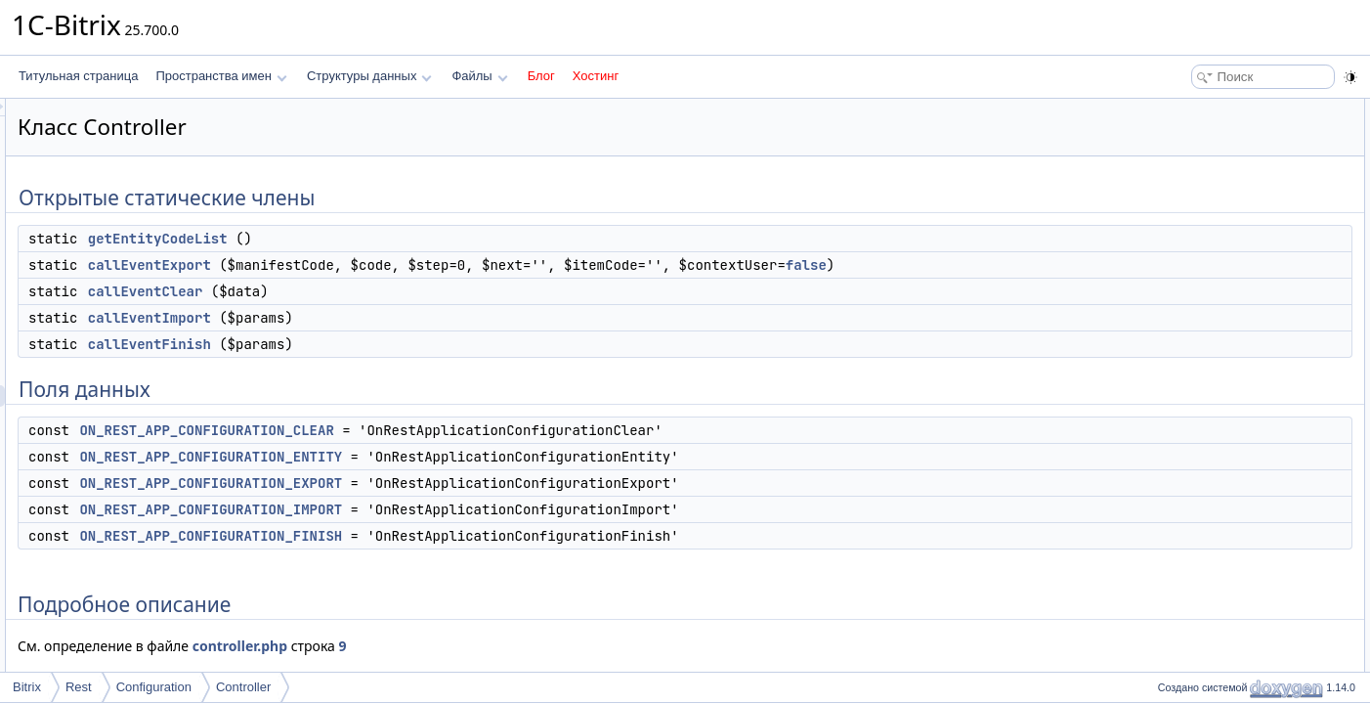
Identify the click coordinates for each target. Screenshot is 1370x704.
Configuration (154, 687)
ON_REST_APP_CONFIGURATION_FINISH (454, 536)
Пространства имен (220, 75)
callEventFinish (393, 344)
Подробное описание (1209, 367)
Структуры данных (369, 75)
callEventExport (393, 265)
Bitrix (27, 687)
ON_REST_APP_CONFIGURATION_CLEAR (450, 430)
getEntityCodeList (402, 238)
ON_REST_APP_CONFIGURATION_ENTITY (454, 456)
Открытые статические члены (1233, 109)
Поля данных (1187, 238)
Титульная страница (78, 75)
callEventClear (390, 291)
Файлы (479, 75)
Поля (1166, 518)
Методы (1173, 389)
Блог (541, 75)
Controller (243, 687)
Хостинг (596, 75)
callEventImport (393, 318)
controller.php (484, 646)
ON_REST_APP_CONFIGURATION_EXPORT (454, 483)
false (1050, 265)
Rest (78, 687)
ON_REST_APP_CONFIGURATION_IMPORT (454, 509)
